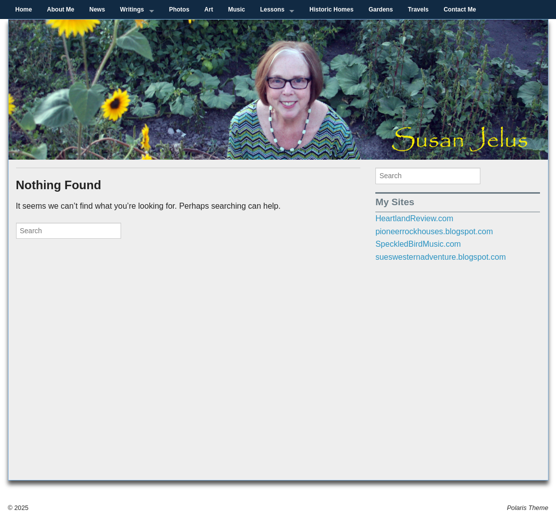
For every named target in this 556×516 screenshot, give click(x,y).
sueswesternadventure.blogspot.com (440, 257)
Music (236, 9)
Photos (179, 9)
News (97, 9)
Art (208, 9)
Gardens (380, 9)
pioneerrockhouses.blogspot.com (434, 231)
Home (24, 9)
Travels (418, 9)
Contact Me (459, 9)
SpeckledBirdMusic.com (418, 244)
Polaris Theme (527, 507)
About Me (61, 9)
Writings (132, 9)
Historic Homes (331, 9)
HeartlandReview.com (414, 218)
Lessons (272, 9)
